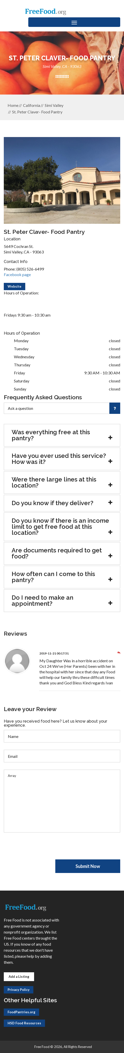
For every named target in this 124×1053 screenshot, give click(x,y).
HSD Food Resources (24, 1023)
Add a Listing (19, 977)
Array (62, 801)
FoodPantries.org (21, 1012)
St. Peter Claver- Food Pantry (37, 111)
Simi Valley (54, 105)
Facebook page (17, 274)
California (31, 105)
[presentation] (42, 849)
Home (13, 105)
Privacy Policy (19, 990)
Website (14, 286)
